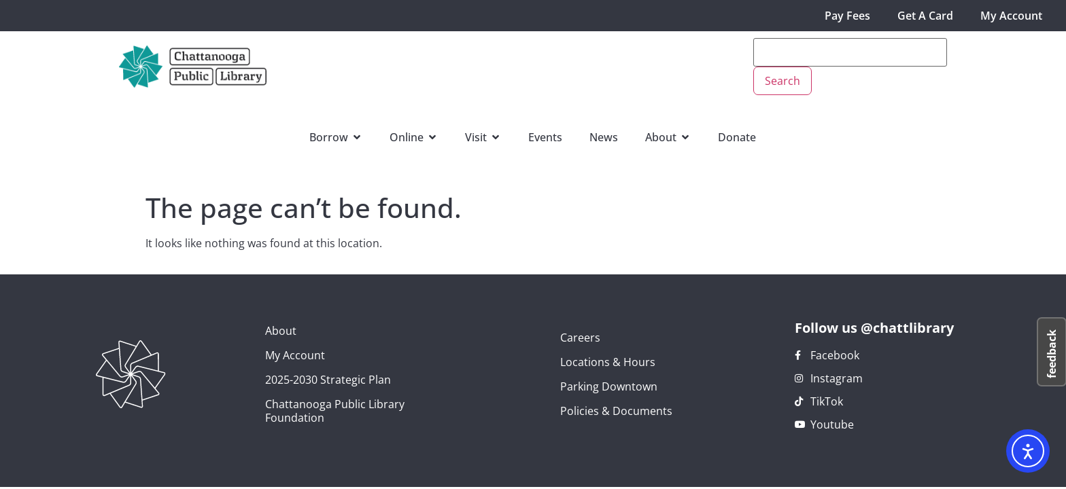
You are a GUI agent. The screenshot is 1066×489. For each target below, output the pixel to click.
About (280, 330)
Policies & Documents (616, 410)
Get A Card (925, 15)
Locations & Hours (607, 362)
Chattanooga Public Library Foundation (335, 411)
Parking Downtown (608, 386)
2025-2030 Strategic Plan (328, 379)
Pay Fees (847, 15)
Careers (580, 337)
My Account (1011, 15)
